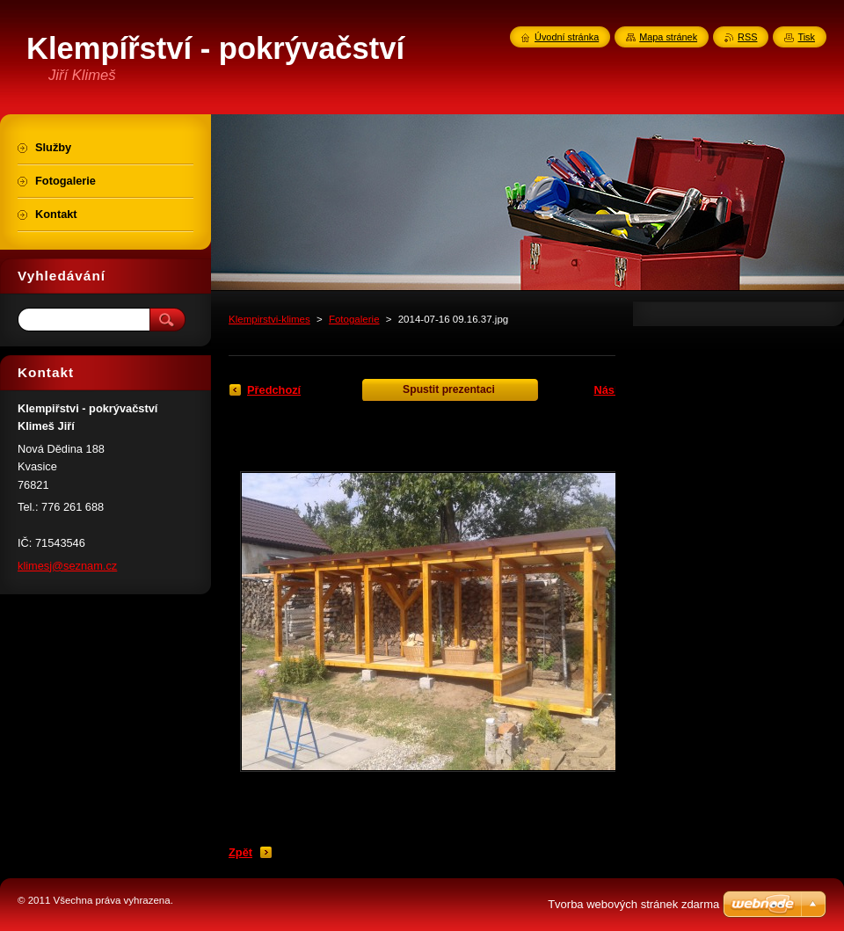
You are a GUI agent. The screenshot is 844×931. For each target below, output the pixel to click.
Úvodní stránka (567, 37)
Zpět (240, 852)
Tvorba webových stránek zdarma (633, 904)
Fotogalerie (354, 319)
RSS (747, 37)
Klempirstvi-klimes (269, 319)
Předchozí (274, 389)
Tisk (806, 37)
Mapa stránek (668, 37)
